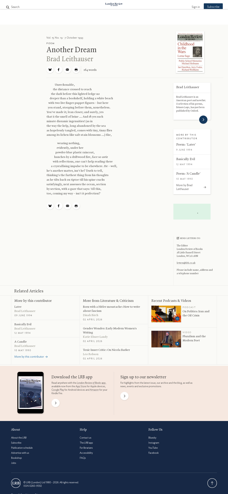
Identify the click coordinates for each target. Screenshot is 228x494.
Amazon (94, 390)
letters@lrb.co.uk (186, 263)
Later (17, 306)
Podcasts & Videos (113, 21)
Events (137, 21)
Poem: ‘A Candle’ (188, 173)
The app (86, 443)
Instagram (153, 443)
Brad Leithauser (69, 59)
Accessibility (86, 453)
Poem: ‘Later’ (186, 144)
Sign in (190, 7)
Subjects (75, 21)
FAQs (83, 458)
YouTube (153, 448)
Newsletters (169, 21)
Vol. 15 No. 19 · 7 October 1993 (64, 37)
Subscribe (207, 7)
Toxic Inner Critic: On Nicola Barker (106, 350)
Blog (90, 21)
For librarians (86, 448)
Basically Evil (185, 159)
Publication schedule (22, 448)
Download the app (71, 377)
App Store (81, 386)
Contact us (85, 437)
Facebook (153, 453)
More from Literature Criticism (108, 301)
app (91, 383)
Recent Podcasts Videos (171, 301)
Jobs (13, 463)
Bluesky (152, 437)
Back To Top (212, 483)
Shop (151, 21)
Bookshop (16, 458)
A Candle (20, 341)
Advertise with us (20, 453)
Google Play (57, 390)
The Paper (57, 21)
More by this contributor (33, 301)
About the (18, 437)
